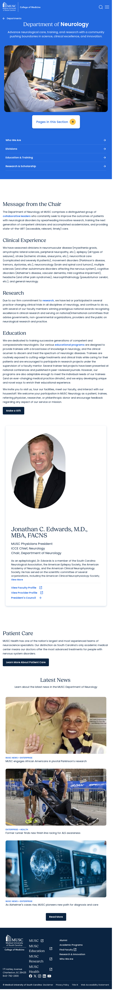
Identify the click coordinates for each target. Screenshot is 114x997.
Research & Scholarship (56, 166)
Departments (14, 18)
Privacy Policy (62, 984)
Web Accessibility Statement (95, 984)
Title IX (75, 984)
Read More (56, 917)
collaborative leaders (17, 216)
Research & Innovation (72, 954)
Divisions (56, 149)
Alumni (63, 940)
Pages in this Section (56, 121)
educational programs (69, 344)
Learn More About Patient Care (26, 662)
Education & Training (56, 158)
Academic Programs (71, 945)
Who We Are (56, 140)
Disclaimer (48, 984)
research (48, 300)
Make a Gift (13, 410)
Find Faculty (68, 950)
